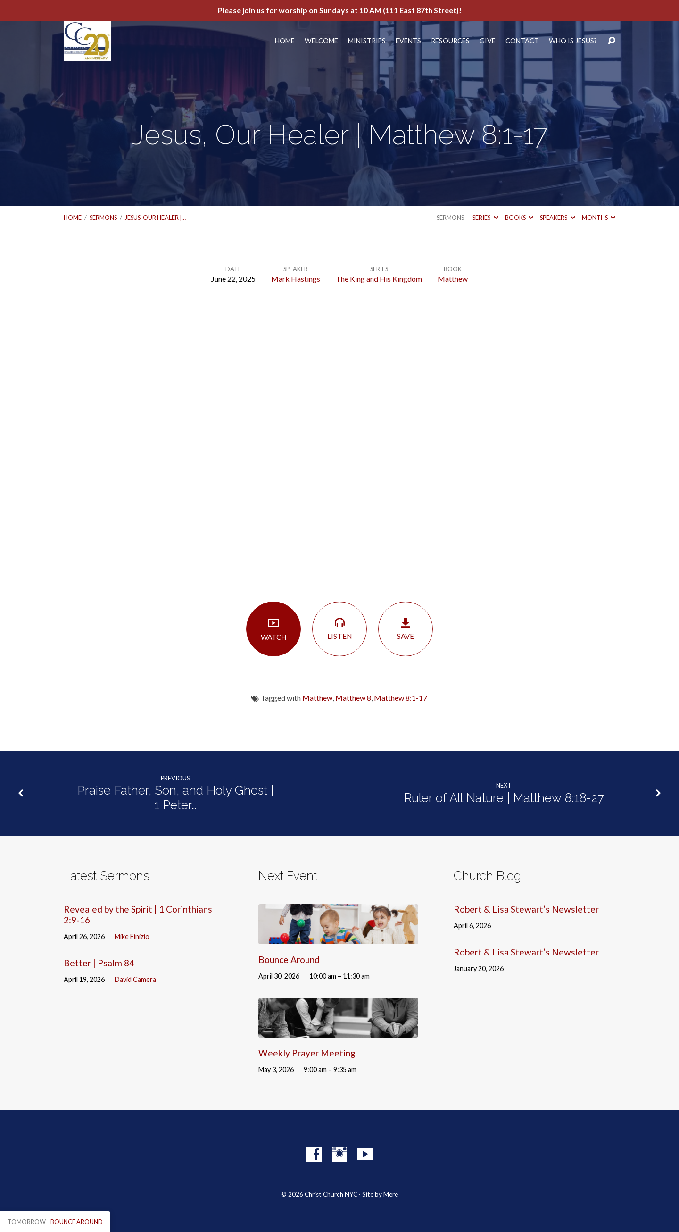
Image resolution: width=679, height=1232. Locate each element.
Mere (390, 1194)
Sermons (103, 217)
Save (405, 628)
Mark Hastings (295, 278)
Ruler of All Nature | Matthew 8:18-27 (504, 798)
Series (485, 217)
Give (488, 41)
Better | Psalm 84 (99, 962)
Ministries (367, 41)
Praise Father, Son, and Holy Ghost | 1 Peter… (175, 797)
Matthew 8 (353, 697)
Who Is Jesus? (573, 41)
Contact (522, 41)
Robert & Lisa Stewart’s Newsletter (526, 909)
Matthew (453, 278)
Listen (339, 628)
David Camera (135, 979)
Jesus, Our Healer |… (155, 217)
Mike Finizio (132, 936)
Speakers (557, 217)
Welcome (321, 41)
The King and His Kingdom (379, 278)
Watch (273, 628)
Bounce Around (289, 959)
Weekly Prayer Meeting (307, 1053)
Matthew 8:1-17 (400, 697)
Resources (450, 41)
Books (519, 217)
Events (408, 41)
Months (598, 217)
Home (285, 41)
